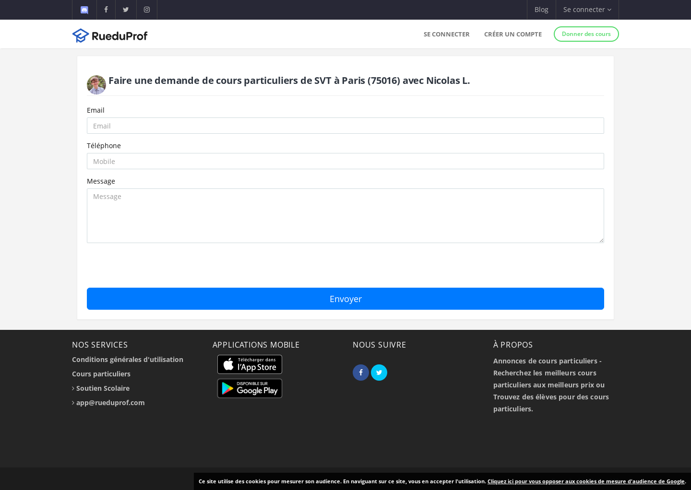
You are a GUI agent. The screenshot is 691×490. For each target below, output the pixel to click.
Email (96, 110)
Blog (541, 9)
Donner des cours (586, 34)
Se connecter (447, 34)
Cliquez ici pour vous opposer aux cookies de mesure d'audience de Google (586, 481)
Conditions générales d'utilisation (127, 359)
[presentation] (160, 269)
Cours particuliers (101, 373)
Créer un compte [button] (513, 34)
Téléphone (104, 145)
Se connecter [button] (587, 9)
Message (101, 181)
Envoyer (346, 298)
